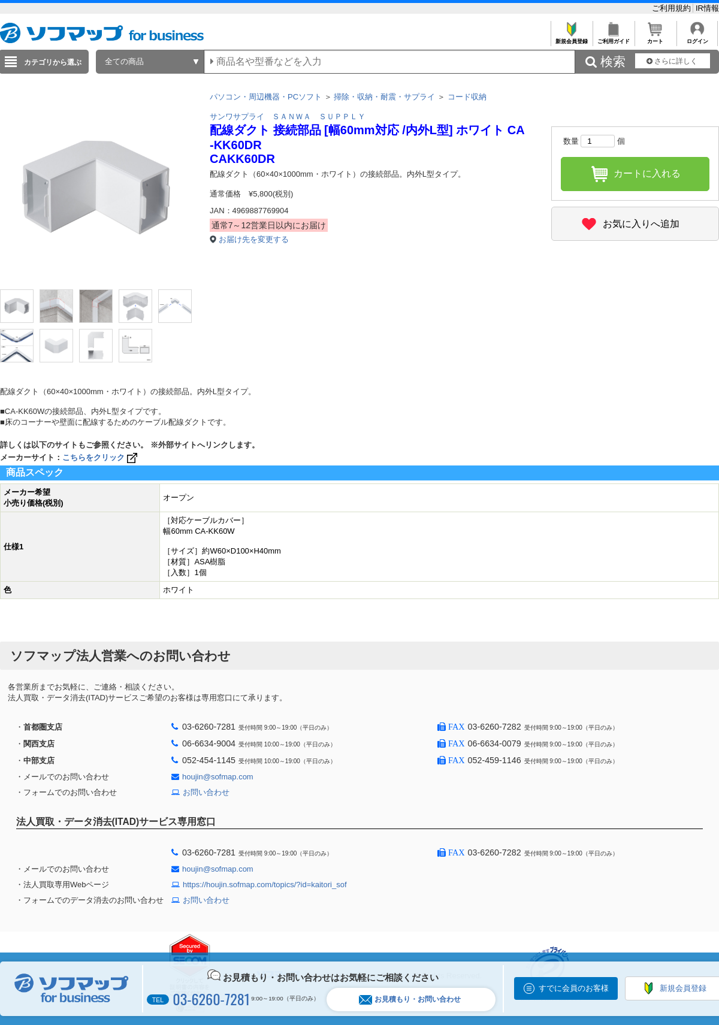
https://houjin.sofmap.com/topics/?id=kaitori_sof (265, 884)
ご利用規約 (672, 8)
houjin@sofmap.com (217, 776)
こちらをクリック (101, 457)
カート (655, 38)
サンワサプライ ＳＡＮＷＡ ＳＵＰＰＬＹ (287, 116)
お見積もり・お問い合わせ (410, 999)
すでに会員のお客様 (574, 988)
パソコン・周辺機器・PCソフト (266, 96)
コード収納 (467, 96)
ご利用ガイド (613, 38)
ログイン (697, 38)
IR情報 (707, 8)
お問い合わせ (206, 792)
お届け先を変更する (254, 239)
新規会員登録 (571, 38)
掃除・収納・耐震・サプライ (384, 96)
